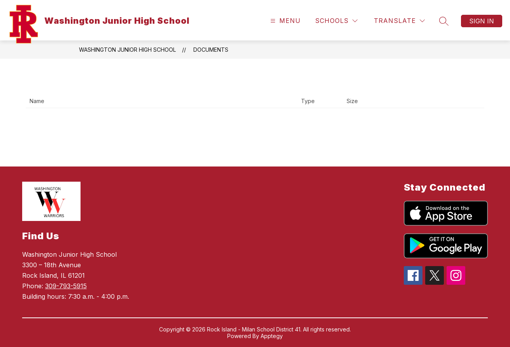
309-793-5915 (66, 286)
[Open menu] (284, 21)
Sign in (481, 21)
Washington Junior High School (127, 49)
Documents (210, 49)
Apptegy (272, 336)
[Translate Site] (399, 21)
